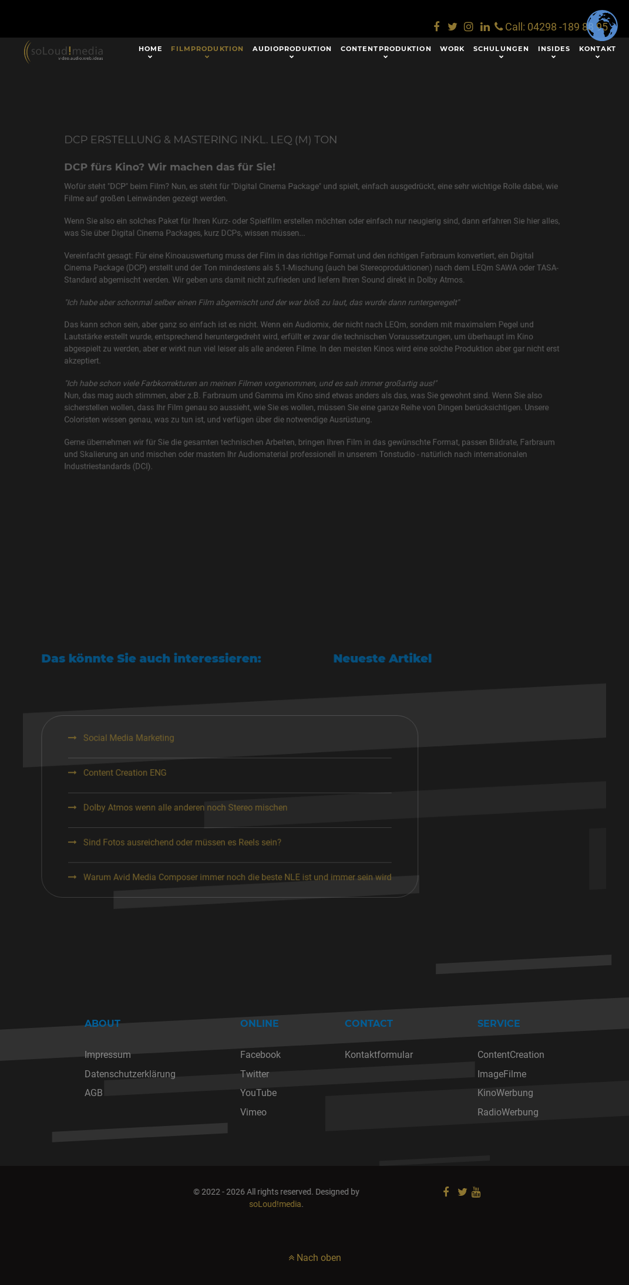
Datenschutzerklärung (130, 1074)
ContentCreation (510, 1054)
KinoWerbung (505, 1092)
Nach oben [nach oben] (314, 1257)
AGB (94, 1092)
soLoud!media (189, 1204)
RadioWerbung (508, 1112)
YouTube (258, 1092)
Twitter (254, 1074)
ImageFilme (501, 1074)
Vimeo (253, 1112)
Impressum (108, 1054)
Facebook (260, 1054)
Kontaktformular (379, 1054)
